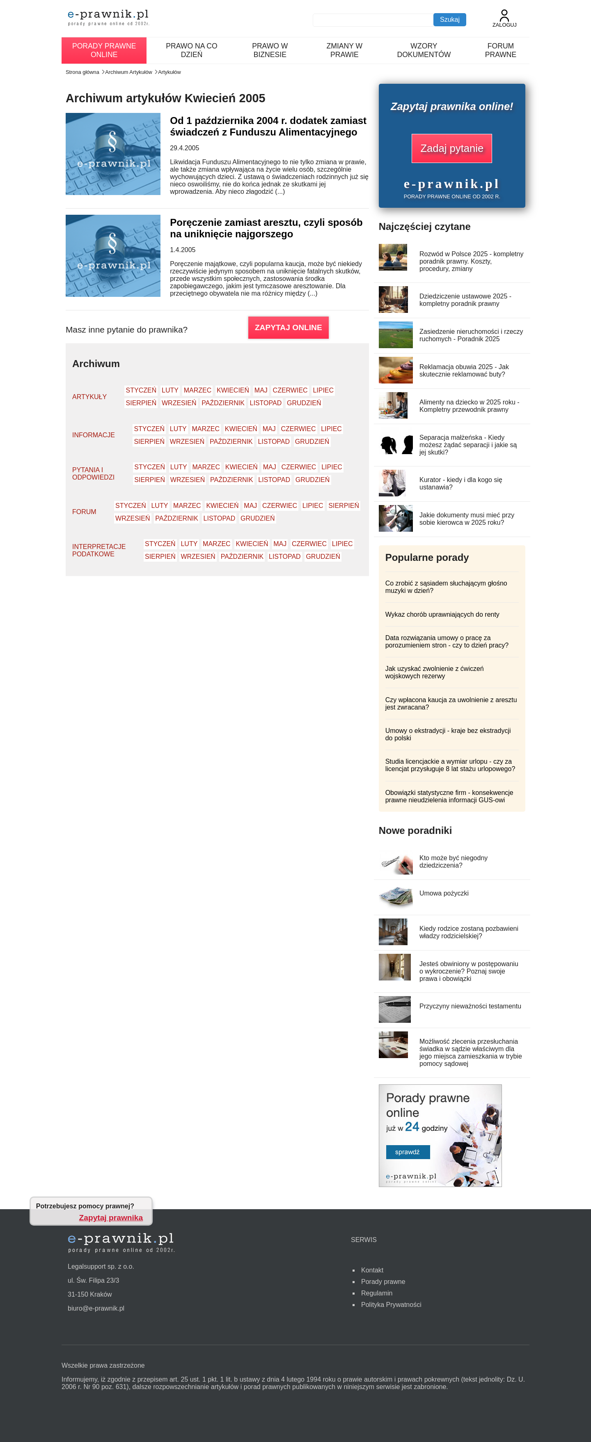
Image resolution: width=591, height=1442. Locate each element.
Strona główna (82, 72)
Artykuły (89, 396)
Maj (261, 390)
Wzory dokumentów (424, 50)
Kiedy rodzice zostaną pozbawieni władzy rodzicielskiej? (468, 932)
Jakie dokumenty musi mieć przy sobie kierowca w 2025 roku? (466, 519)
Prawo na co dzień (191, 50)
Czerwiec (290, 390)
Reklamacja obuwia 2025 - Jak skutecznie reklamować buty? (464, 370)
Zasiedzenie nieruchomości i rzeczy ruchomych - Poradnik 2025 (471, 335)
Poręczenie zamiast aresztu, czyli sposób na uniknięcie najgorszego (266, 228)
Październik (223, 403)
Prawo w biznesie (270, 50)
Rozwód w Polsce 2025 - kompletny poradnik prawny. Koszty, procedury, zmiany (471, 261)
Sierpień (141, 403)
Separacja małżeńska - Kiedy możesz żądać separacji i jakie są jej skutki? (468, 445)
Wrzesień (179, 403)
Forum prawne (501, 50)
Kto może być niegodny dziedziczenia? (453, 861)
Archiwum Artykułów (128, 72)
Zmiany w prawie (345, 50)
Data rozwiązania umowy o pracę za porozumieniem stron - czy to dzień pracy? (447, 641)
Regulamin (376, 1293)
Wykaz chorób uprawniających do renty (442, 614)
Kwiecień (233, 390)
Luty (170, 390)
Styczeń (141, 390)
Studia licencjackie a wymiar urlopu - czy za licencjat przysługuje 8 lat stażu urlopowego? (450, 765)
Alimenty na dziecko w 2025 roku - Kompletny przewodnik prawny (469, 406)
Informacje (93, 435)
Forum (84, 511)
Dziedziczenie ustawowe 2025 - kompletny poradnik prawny (465, 300)
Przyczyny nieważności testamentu (470, 1006)
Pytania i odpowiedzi (93, 473)
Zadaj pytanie (451, 148)
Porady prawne (383, 1281)
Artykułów (169, 72)
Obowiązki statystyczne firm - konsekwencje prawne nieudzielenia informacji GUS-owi (449, 796)
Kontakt (372, 1270)
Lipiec (323, 390)
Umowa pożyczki (444, 893)
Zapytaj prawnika (111, 1217)
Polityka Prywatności (391, 1304)
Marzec (198, 390)
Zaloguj (504, 18)
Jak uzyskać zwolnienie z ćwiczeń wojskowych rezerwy (434, 672)
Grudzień (304, 403)
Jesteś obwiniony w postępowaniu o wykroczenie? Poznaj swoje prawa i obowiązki (468, 971)
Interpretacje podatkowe (99, 550)
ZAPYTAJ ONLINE (288, 327)
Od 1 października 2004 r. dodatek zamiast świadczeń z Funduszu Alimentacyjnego (268, 126)
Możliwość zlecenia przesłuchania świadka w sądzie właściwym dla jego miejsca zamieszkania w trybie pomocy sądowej (470, 1052)
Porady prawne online (104, 50)
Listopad (266, 403)
